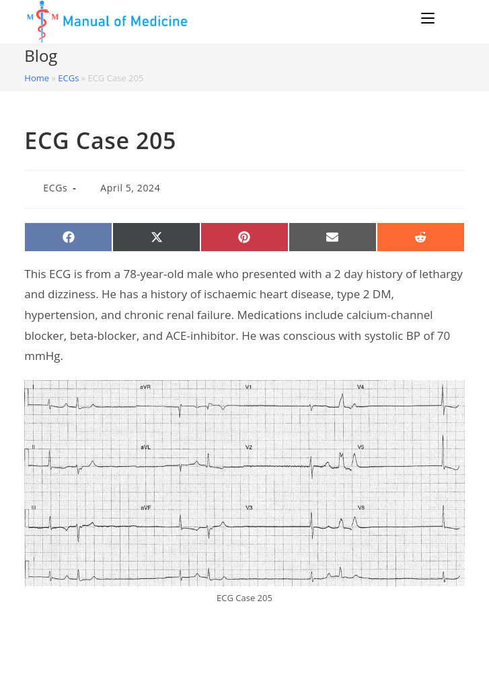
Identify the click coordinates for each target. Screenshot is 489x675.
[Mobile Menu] (430, 18)
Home (36, 78)
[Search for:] (452, 18)
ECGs (68, 78)
